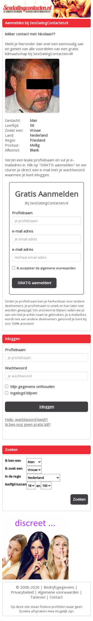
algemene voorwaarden (58, 268)
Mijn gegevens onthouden (31, 386)
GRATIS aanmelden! (34, 282)
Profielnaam (22, 212)
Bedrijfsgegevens (59, 587)
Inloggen (46, 406)
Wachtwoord (16, 367)
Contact (56, 597)
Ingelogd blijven (22, 392)
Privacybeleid (22, 592)
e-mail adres (22, 231)
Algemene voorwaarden (58, 592)
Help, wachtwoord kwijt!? (26, 419)
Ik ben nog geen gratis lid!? (28, 424)
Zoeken (79, 499)
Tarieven (37, 597)
